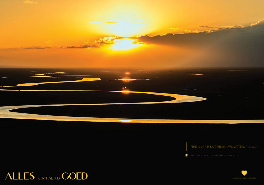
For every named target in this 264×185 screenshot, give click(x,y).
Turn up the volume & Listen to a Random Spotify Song (211, 155)
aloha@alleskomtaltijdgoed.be (244, 178)
